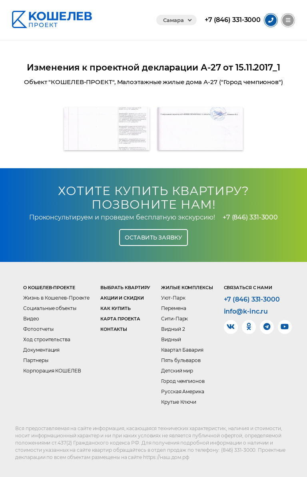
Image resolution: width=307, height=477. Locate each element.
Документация (41, 350)
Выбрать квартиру (125, 287)
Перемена (173, 308)
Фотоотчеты (38, 329)
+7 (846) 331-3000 (250, 217)
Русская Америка (182, 391)
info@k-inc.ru (246, 311)
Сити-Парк (174, 319)
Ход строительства (46, 339)
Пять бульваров (181, 360)
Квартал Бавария (182, 350)
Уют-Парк (173, 298)
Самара (173, 20)
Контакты (113, 329)
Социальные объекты (49, 308)
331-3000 (233, 20)
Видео (31, 319)
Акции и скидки (122, 298)
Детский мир (177, 371)
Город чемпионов (183, 381)
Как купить (115, 308)
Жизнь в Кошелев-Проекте (56, 298)
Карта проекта (120, 319)
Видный (171, 339)
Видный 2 (173, 329)
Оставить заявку (153, 237)
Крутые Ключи (178, 402)
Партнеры (35, 360)
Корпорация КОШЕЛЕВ (52, 371)
